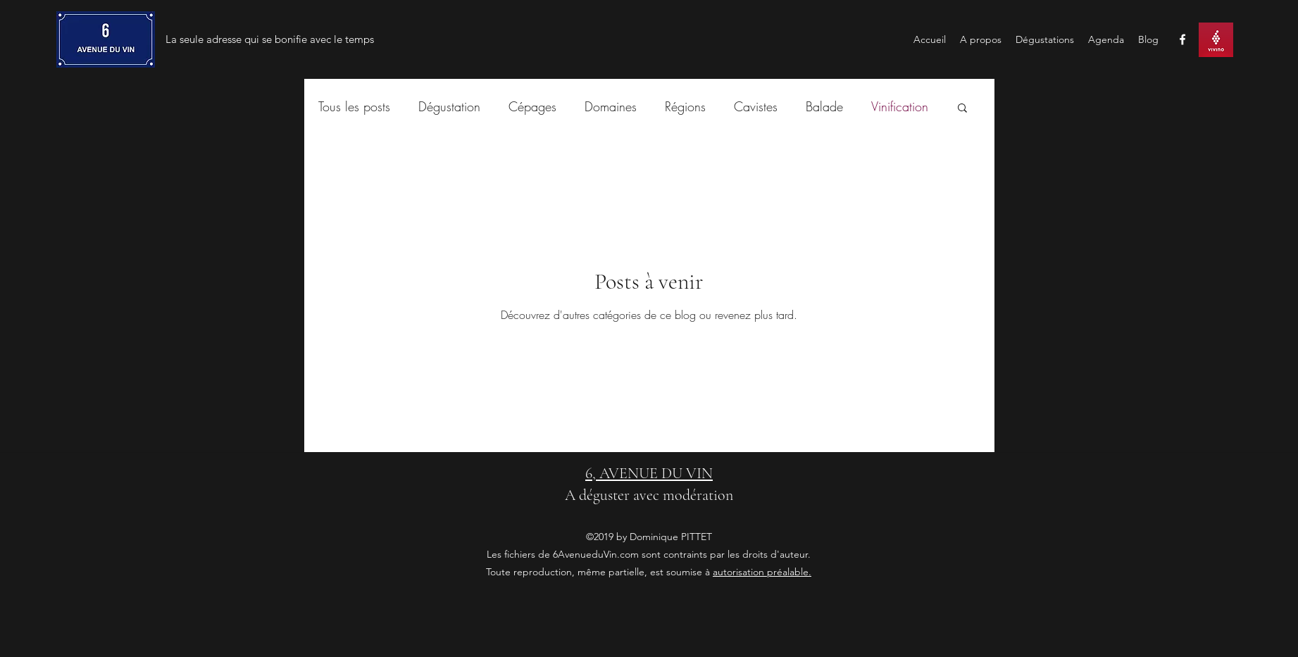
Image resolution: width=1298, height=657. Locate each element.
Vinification (899, 106)
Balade (824, 106)
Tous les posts (354, 106)
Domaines (611, 106)
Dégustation (449, 106)
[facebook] (1182, 39)
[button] (962, 108)
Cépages (532, 106)
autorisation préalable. (762, 571)
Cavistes (756, 106)
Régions (685, 106)
